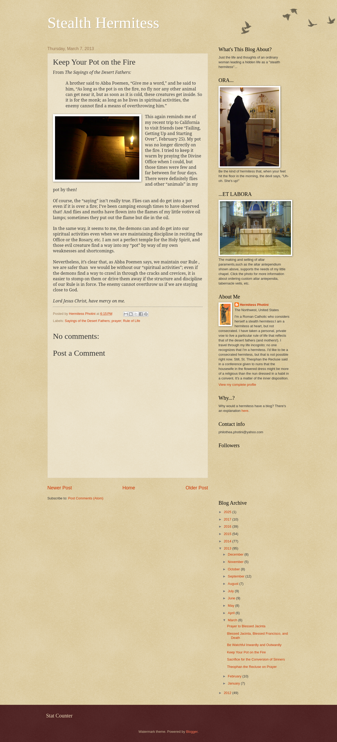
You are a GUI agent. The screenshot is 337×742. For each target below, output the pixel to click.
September (236, 576)
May (231, 606)
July (231, 591)
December (236, 554)
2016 (228, 526)
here (244, 411)
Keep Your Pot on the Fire (246, 652)
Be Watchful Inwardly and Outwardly (254, 645)
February (235, 676)
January (234, 683)
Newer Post (59, 487)
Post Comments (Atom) (85, 498)
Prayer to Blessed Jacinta (246, 626)
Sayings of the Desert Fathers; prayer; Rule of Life (102, 321)
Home (128, 487)
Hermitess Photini (254, 305)
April (231, 613)
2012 (228, 693)
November (236, 562)
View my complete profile (237, 385)
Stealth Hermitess (103, 22)
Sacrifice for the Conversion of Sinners (256, 659)
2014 (228, 541)
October (234, 569)
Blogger (192, 732)
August (233, 584)
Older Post (197, 487)
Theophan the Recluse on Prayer (252, 667)
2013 (228, 548)
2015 (228, 534)
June (232, 598)
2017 (228, 519)
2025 (228, 512)
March (233, 620)
